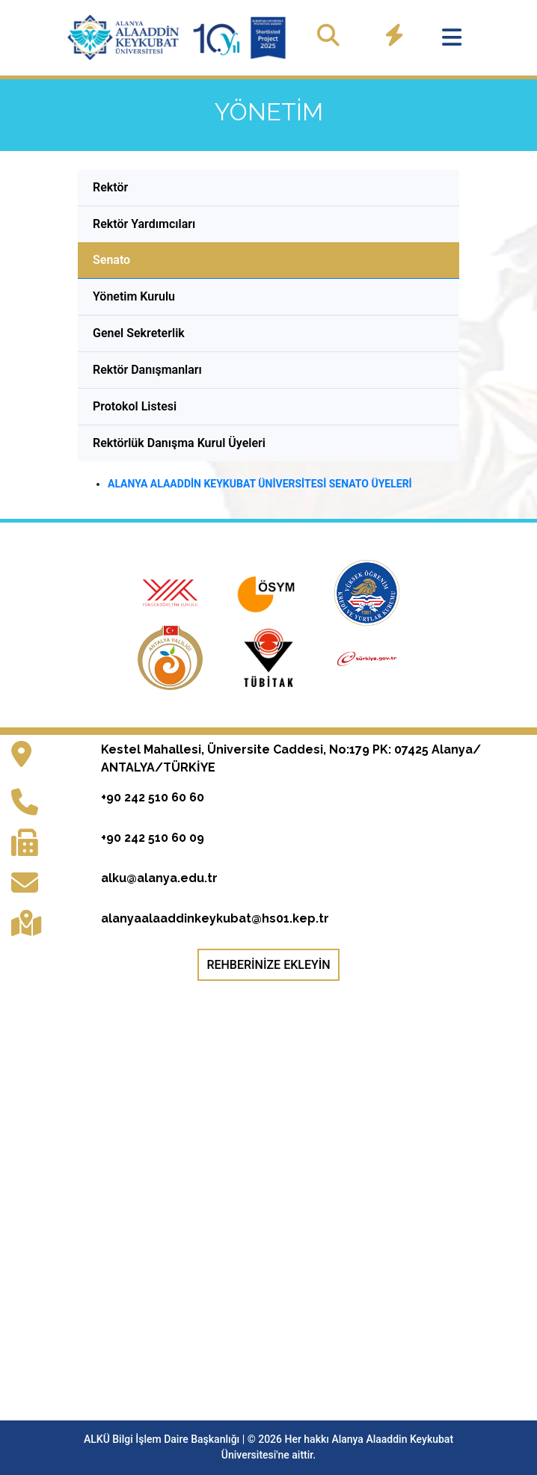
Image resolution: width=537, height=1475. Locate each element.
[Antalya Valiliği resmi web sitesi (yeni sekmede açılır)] (172, 657)
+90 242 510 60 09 (152, 838)
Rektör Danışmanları (147, 370)
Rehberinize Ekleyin (268, 965)
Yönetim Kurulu (134, 296)
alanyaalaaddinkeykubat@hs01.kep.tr (215, 918)
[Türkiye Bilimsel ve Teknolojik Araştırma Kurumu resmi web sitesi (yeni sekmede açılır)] (270, 657)
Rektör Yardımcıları (144, 224)
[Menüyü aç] (451, 37)
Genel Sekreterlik (139, 333)
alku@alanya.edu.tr (159, 878)
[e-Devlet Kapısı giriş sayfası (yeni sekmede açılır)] (367, 657)
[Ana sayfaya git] (179, 38)
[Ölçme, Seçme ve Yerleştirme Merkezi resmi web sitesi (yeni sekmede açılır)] (270, 592)
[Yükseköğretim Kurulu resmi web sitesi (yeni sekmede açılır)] (172, 592)
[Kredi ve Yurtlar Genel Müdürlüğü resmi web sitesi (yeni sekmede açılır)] (367, 592)
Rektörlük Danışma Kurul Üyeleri (179, 443)
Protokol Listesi (135, 406)
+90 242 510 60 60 (152, 797)
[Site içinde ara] (328, 35)
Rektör (110, 187)
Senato (111, 260)
